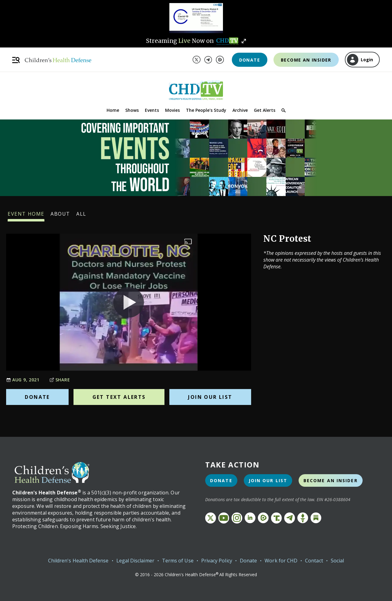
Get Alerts (264, 110)
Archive (240, 110)
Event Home (26, 215)
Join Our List (210, 397)
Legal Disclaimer (135, 560)
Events (152, 110)
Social (337, 560)
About (60, 215)
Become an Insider (306, 60)
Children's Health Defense (78, 560)
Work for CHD (281, 560)
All (81, 215)
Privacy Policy (216, 560)
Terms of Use (178, 560)
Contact (314, 560)
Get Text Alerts (119, 397)
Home (113, 110)
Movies (172, 110)
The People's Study (206, 110)
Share (59, 380)
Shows (132, 110)
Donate (249, 60)
